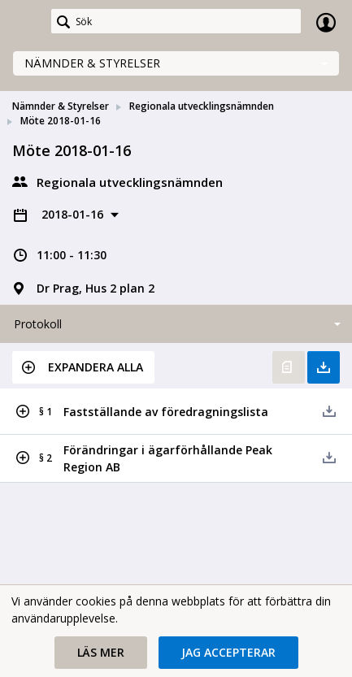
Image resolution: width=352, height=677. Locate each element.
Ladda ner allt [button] (323, 367)
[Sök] (176, 21)
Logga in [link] (326, 22)
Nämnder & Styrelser (92, 63)
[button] (83, 367)
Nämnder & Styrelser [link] (60, 106)
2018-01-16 (73, 214)
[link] (26, 22)
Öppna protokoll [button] (288, 367)
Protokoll (38, 324)
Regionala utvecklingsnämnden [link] (201, 106)
